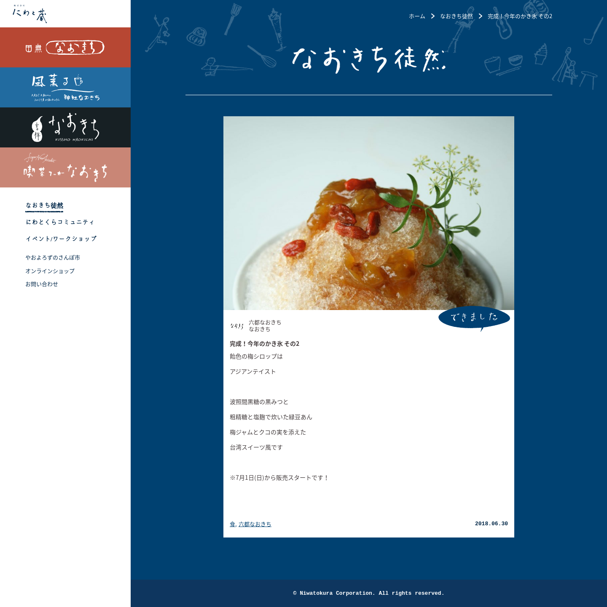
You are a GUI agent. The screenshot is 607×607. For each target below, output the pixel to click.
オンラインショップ (50, 271)
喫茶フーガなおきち (65, 167)
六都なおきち (255, 524)
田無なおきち (65, 47)
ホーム (417, 16)
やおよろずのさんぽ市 (52, 257)
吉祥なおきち (65, 127)
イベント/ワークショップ (61, 239)
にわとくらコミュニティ (60, 222)
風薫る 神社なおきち (65, 87)
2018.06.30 (491, 524)
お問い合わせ (41, 284)
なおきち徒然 (44, 205)
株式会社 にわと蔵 (65, 13)
